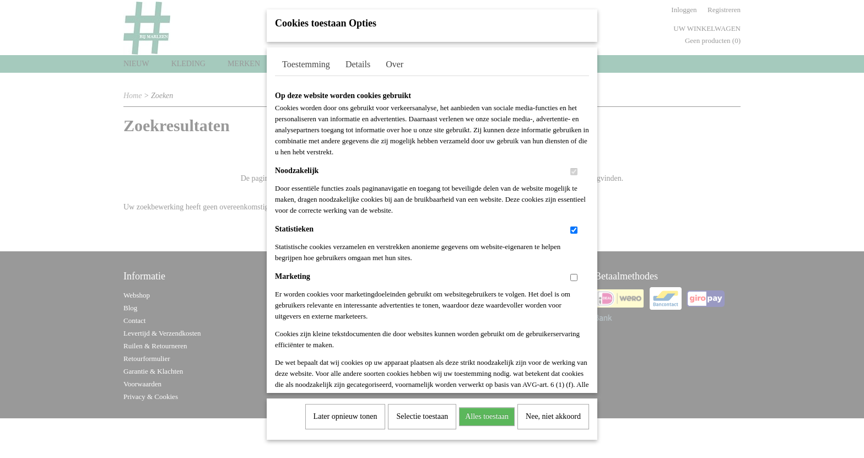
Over (394, 60)
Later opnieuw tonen (345, 412)
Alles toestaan (487, 412)
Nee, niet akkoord (553, 412)
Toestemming (306, 60)
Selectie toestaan (422, 412)
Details (357, 60)
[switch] (573, 167)
